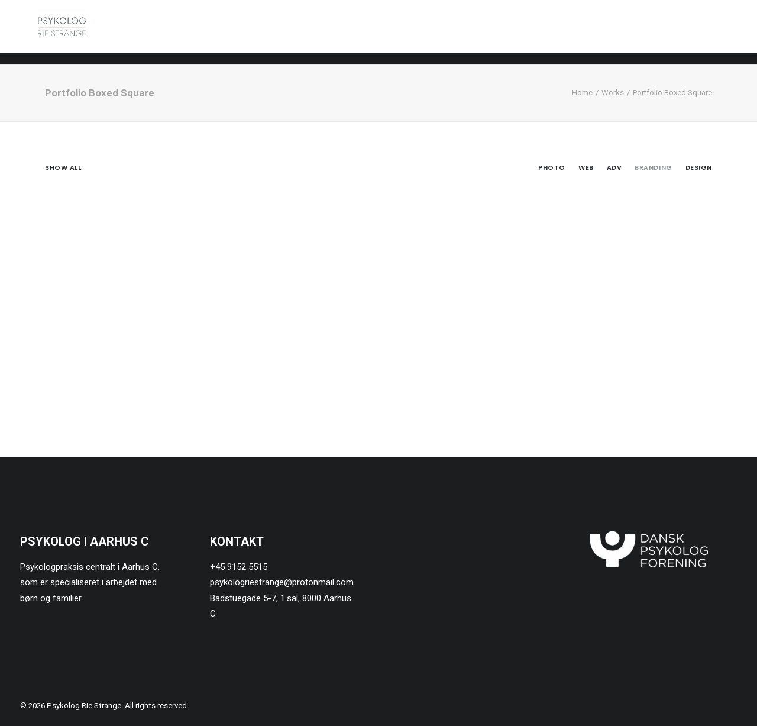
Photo (551, 167)
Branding (653, 167)
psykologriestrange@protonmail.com (282, 582)
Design (698, 167)
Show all (63, 167)
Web (586, 167)
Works (612, 92)
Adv (614, 167)
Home (582, 92)
